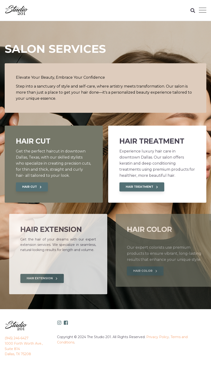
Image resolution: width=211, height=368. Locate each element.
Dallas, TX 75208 (18, 354)
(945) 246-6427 (17, 338)
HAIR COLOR (159, 270)
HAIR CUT (32, 186)
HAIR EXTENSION (54, 278)
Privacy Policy (157, 337)
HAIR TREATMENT (142, 186)
